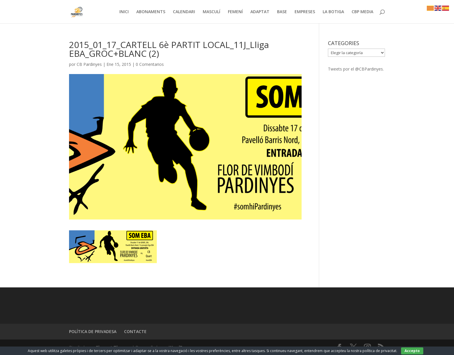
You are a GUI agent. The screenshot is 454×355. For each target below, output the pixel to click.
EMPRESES (305, 12)
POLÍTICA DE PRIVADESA (92, 331)
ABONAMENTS (150, 12)
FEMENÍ (235, 12)
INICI (124, 12)
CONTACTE (135, 331)
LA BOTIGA (333, 12)
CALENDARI (184, 12)
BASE (282, 12)
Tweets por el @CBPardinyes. (356, 69)
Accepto (412, 350)
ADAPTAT (259, 12)
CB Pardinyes (89, 64)
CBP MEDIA (362, 12)
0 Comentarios (150, 64)
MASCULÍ (211, 12)
